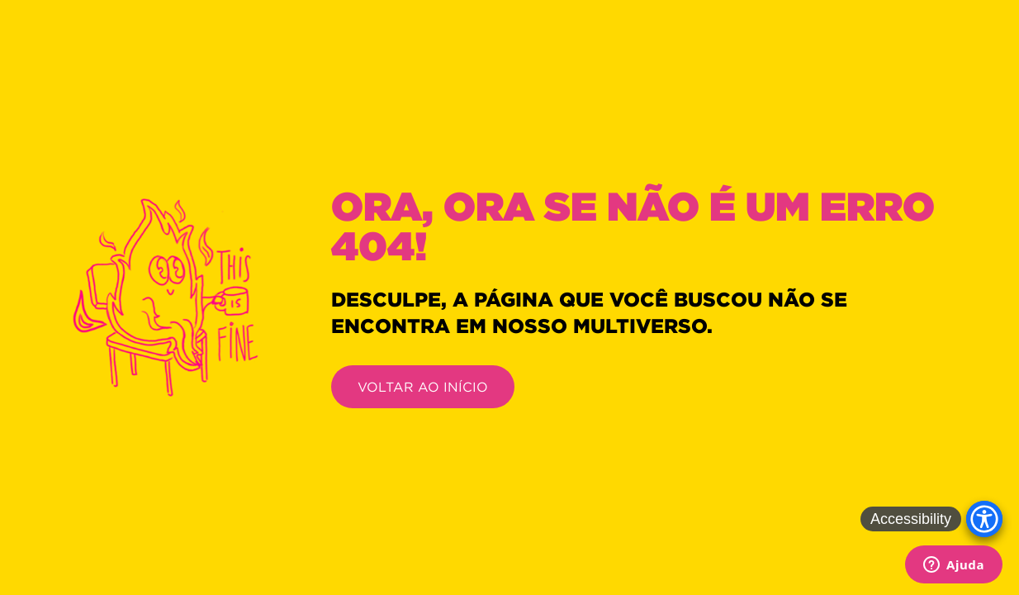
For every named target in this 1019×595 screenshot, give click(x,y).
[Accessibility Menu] (984, 519)
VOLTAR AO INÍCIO (423, 386)
